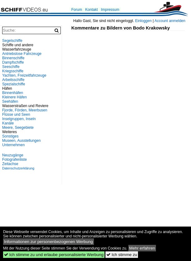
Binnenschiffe (13, 58)
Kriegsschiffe (12, 71)
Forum (76, 9)
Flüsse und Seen (16, 114)
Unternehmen (13, 145)
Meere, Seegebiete (17, 127)
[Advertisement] (131, 74)
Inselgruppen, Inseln (19, 119)
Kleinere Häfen (14, 97)
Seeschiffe (11, 67)
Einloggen (143, 21)
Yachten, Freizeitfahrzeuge (24, 75)
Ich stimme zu (121, 254)
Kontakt (91, 9)
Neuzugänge (12, 155)
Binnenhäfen (12, 93)
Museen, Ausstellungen (21, 140)
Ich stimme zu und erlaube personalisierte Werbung (54, 254)
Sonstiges (10, 136)
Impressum (110, 9)
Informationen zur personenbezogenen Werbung (48, 241)
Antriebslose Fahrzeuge (22, 54)
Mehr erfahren (142, 248)
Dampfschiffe (13, 62)
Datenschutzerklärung (18, 168)
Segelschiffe (12, 40)
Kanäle (8, 123)
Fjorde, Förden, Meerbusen (24, 110)
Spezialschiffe (13, 84)
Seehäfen (10, 101)
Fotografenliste (14, 159)
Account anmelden (169, 21)
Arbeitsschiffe (13, 80)
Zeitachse (10, 164)
